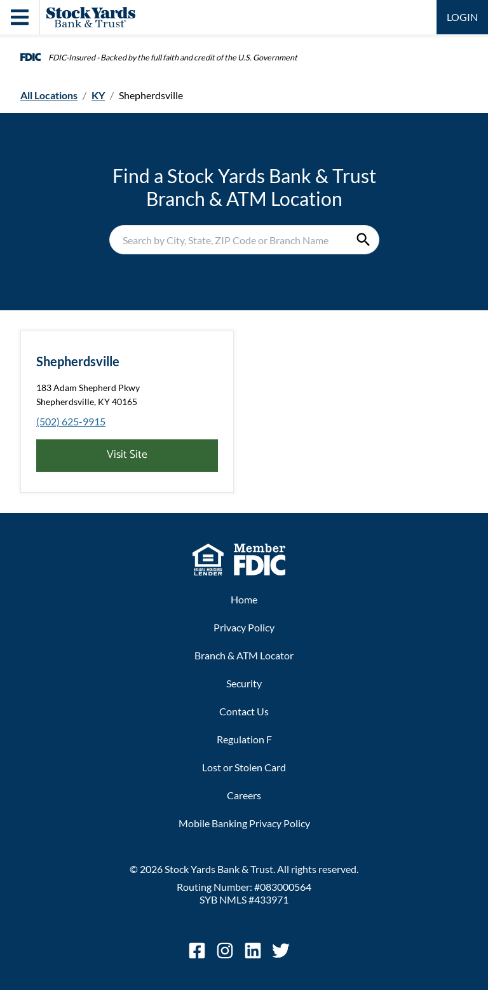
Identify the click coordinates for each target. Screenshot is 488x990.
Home (244, 599)
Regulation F (244, 739)
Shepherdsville (77, 361)
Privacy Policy (244, 627)
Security (244, 683)
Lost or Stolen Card (244, 767)
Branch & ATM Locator (244, 655)
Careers (244, 795)
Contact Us (244, 711)
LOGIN (462, 17)
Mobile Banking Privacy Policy (244, 823)
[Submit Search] (363, 240)
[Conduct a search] (229, 240)
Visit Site (127, 455)
